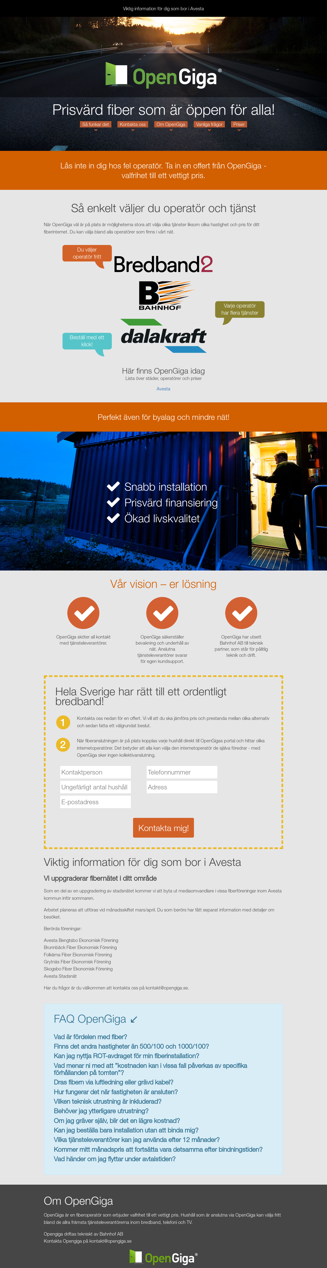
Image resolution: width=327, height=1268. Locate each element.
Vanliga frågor (209, 124)
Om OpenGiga (171, 124)
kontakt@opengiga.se (110, 1241)
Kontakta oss (133, 124)
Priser (239, 124)
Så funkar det (95, 124)
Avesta (163, 388)
